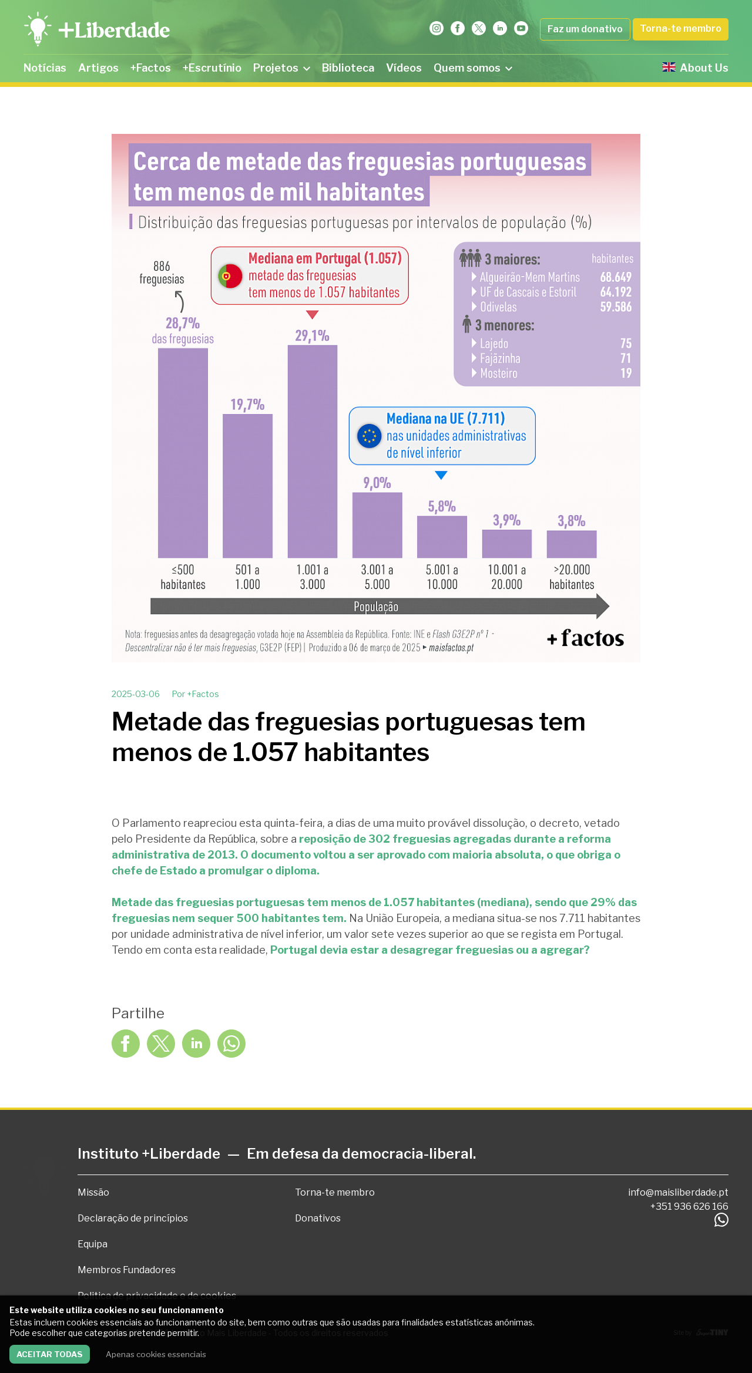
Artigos (98, 68)
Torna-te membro (680, 28)
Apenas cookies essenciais (156, 1354)
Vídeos (404, 68)
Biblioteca (348, 68)
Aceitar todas (49, 1354)
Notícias (45, 68)
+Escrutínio (212, 68)
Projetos (281, 68)
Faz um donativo (585, 29)
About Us (695, 68)
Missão (93, 1192)
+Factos (150, 68)
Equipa (93, 1244)
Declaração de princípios (133, 1218)
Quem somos (473, 68)
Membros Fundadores (127, 1270)
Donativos (318, 1218)
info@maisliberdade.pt (678, 1192)
